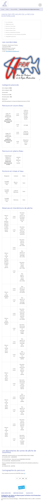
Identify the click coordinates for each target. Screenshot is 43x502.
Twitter (19, 478)
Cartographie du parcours (11, 36)
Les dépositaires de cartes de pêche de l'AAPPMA (16, 34)
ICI (24, 473)
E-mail (23, 478)
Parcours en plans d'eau (10, 28)
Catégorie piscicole (9, 24)
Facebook (16, 478)
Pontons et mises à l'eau (10, 30)
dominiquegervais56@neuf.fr (12, 51)
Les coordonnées (9, 22)
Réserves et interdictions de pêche (13, 32)
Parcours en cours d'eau (10, 26)
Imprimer (26, 478)
